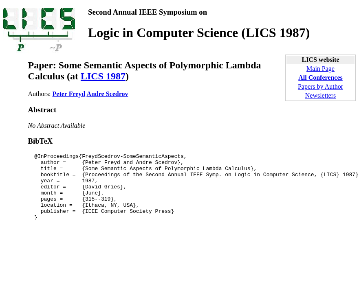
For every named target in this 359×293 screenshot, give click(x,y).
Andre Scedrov (107, 93)
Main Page (320, 68)
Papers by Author (320, 86)
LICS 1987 (103, 76)
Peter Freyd (69, 93)
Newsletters (320, 95)
